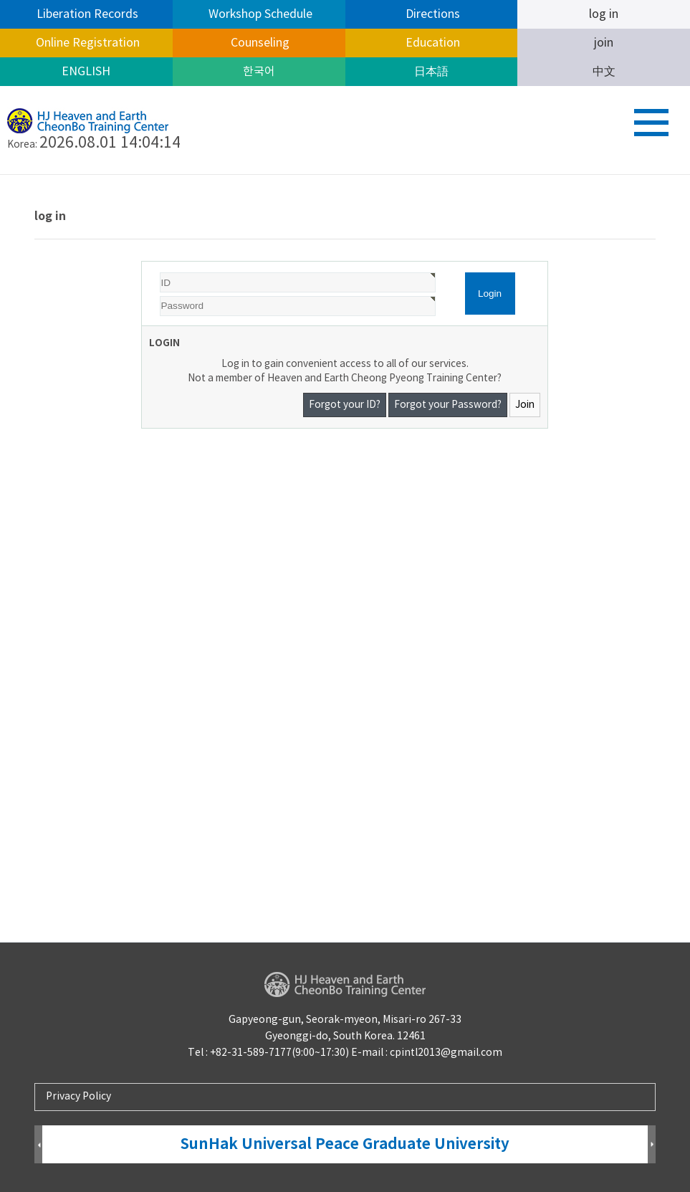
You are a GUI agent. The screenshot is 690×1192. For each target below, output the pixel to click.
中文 (604, 71)
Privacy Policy (78, 1096)
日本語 (431, 71)
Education (431, 43)
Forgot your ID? (344, 405)
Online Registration (86, 43)
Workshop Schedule (259, 14)
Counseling (258, 43)
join (603, 43)
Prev (38, 1145)
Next (652, 1145)
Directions (431, 14)
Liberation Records (86, 14)
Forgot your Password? (448, 405)
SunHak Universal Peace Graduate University (345, 1144)
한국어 (259, 71)
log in (603, 14)
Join (525, 405)
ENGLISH (86, 71)
